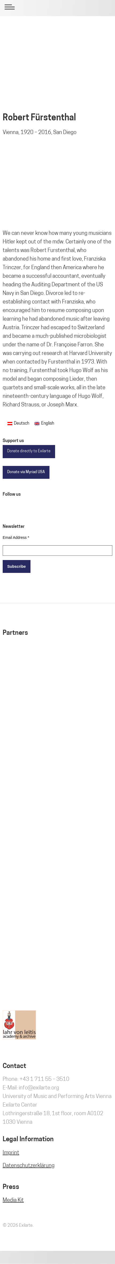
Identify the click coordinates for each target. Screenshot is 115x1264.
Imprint (11, 1153)
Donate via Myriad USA (26, 472)
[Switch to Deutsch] (18, 423)
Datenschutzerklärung (29, 1166)
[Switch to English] (44, 423)
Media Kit (13, 1200)
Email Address (16, 537)
